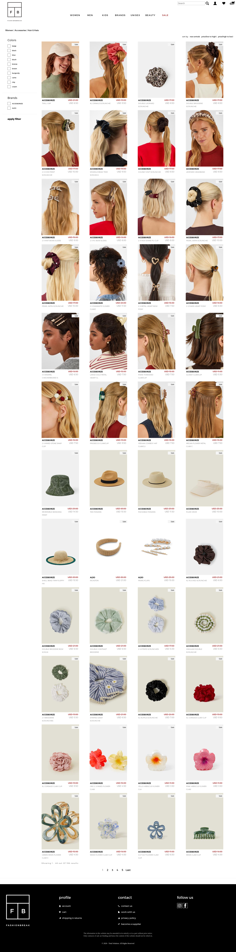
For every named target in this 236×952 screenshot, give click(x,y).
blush (14, 59)
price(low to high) (208, 37)
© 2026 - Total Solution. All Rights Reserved (118, 943)
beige (14, 46)
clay (13, 82)
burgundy (16, 73)
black (14, 50)
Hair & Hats (33, 30)
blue (14, 55)
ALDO (14, 108)
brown (14, 68)
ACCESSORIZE (17, 103)
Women (9, 30)
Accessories (20, 30)
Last (128, 869)
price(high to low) (225, 37)
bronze (14, 64)
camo (14, 78)
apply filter (14, 118)
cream (14, 87)
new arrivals (195, 37)
